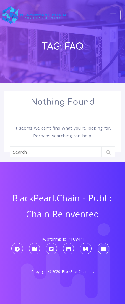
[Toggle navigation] (113, 15)
